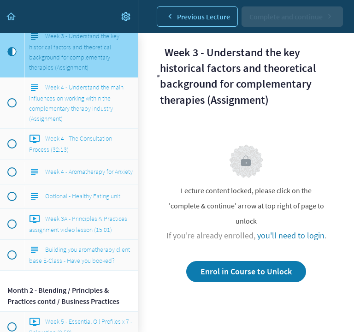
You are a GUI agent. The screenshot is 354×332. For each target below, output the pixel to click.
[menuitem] (126, 16)
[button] (11, 16)
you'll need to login (290, 235)
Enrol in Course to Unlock (246, 271)
